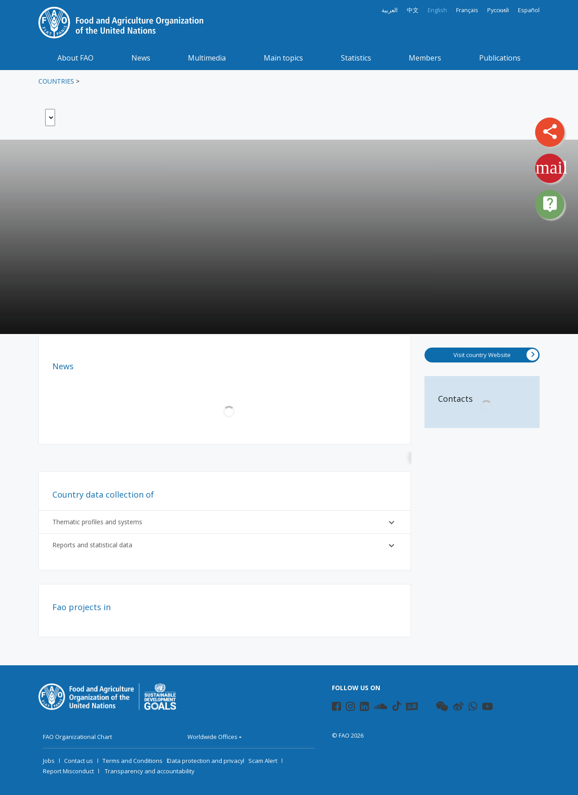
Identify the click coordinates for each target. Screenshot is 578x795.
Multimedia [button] (207, 58)
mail (552, 167)
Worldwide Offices (212, 737)
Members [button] (425, 58)
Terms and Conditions (133, 761)
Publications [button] (500, 58)
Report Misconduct (68, 771)
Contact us (78, 761)
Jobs (49, 761)
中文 (413, 10)
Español (529, 10)
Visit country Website (495, 355)
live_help (550, 204)
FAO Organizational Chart (77, 737)
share (550, 131)
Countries (56, 81)
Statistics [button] (356, 58)
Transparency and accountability (150, 771)
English (437, 10)
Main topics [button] (283, 58)
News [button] (140, 58)
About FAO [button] (75, 58)
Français (467, 10)
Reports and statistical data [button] (224, 545)
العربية (390, 10)
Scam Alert (262, 761)
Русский (498, 10)
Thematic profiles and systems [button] (224, 522)
